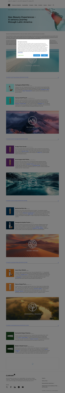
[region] (32, 48)
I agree (44, 55)
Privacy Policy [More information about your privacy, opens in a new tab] (20, 52)
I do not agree (36, 55)
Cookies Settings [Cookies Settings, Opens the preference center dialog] (21, 55)
